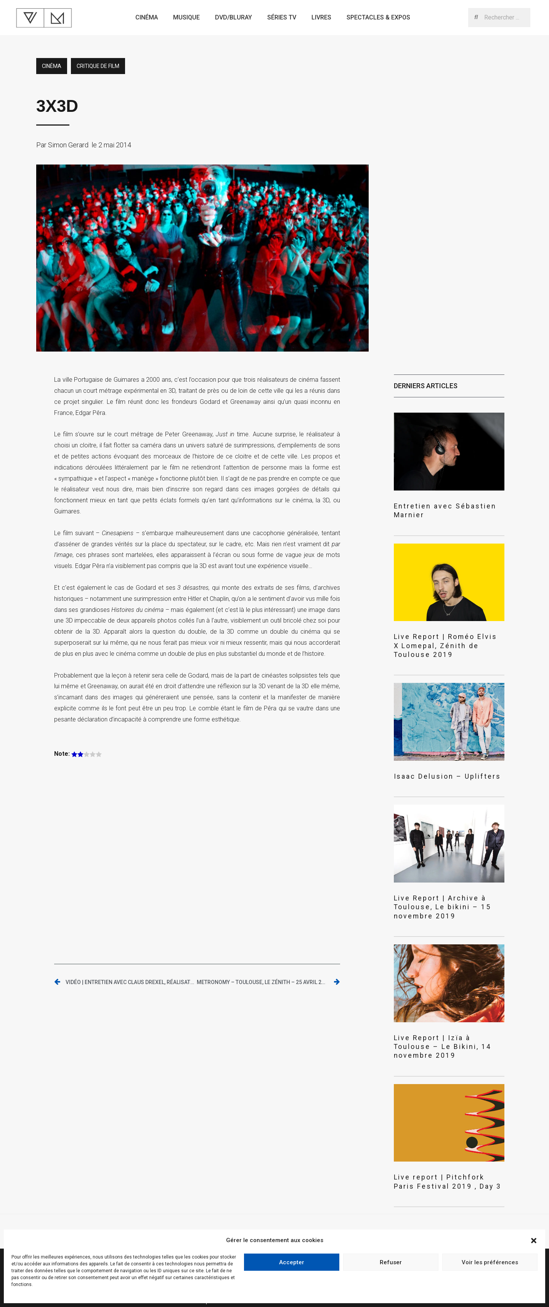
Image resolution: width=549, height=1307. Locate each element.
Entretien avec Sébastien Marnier (444, 505)
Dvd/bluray (233, 17)
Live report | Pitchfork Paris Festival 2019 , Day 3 (436, 1136)
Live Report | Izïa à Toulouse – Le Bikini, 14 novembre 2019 (445, 1008)
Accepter (291, 1262)
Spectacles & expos (378, 17)
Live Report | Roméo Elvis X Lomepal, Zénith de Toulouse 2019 (446, 630)
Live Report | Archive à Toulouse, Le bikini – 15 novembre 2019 (448, 879)
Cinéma (146, 17)
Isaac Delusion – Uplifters (434, 754)
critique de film (98, 66)
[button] (534, 1240)
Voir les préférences (490, 1262)
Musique (186, 17)
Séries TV (281, 17)
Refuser (391, 1262)
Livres (321, 17)
